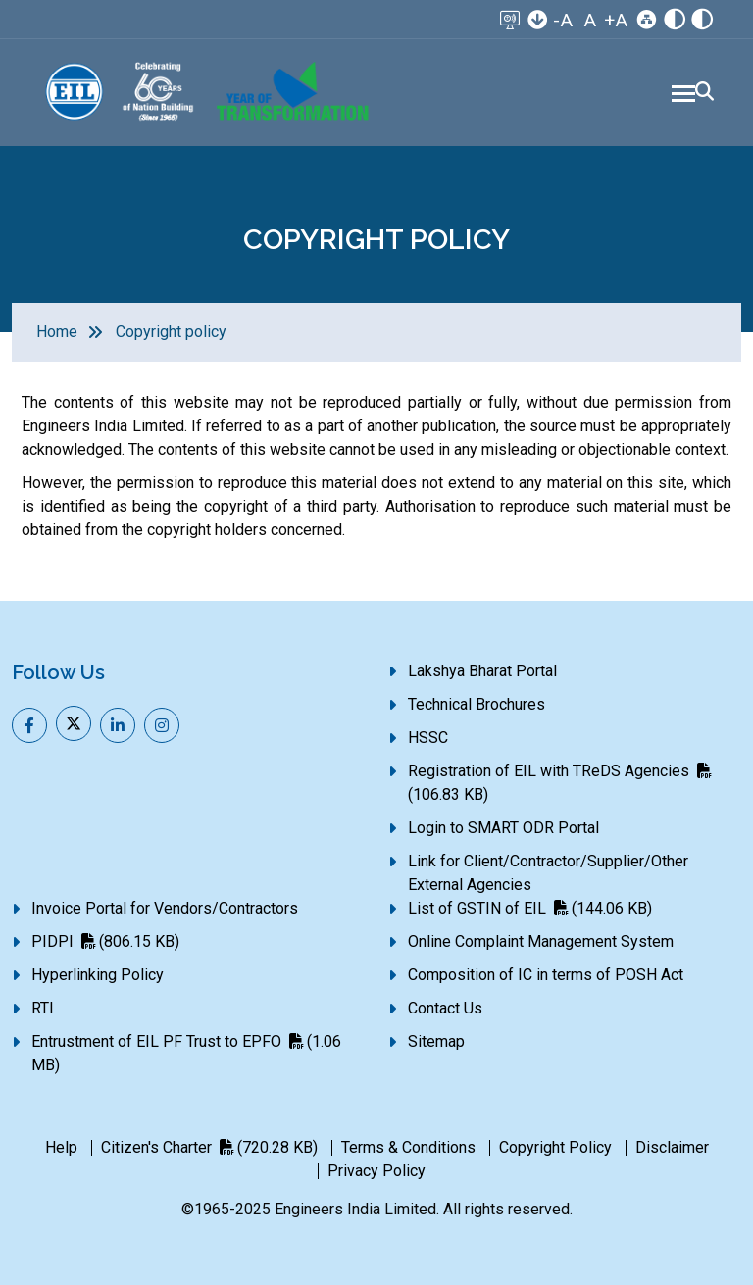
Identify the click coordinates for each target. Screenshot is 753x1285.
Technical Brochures (476, 704)
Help (61, 1147)
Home (56, 331)
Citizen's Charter (209, 1147)
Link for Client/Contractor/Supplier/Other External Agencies (548, 873)
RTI (42, 1008)
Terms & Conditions (408, 1147)
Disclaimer (672, 1147)
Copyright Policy (555, 1147)
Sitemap (436, 1041)
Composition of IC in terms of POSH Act (545, 974)
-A (563, 20)
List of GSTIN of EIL (530, 908)
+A (616, 20)
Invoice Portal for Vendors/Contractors (164, 908)
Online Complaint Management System (541, 941)
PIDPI (105, 941)
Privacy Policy (376, 1170)
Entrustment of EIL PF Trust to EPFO (186, 1053)
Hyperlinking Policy (97, 974)
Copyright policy (171, 331)
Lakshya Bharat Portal (482, 671)
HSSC (428, 737)
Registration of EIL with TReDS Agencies (559, 783)
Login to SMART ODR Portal (503, 827)
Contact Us (445, 1008)
